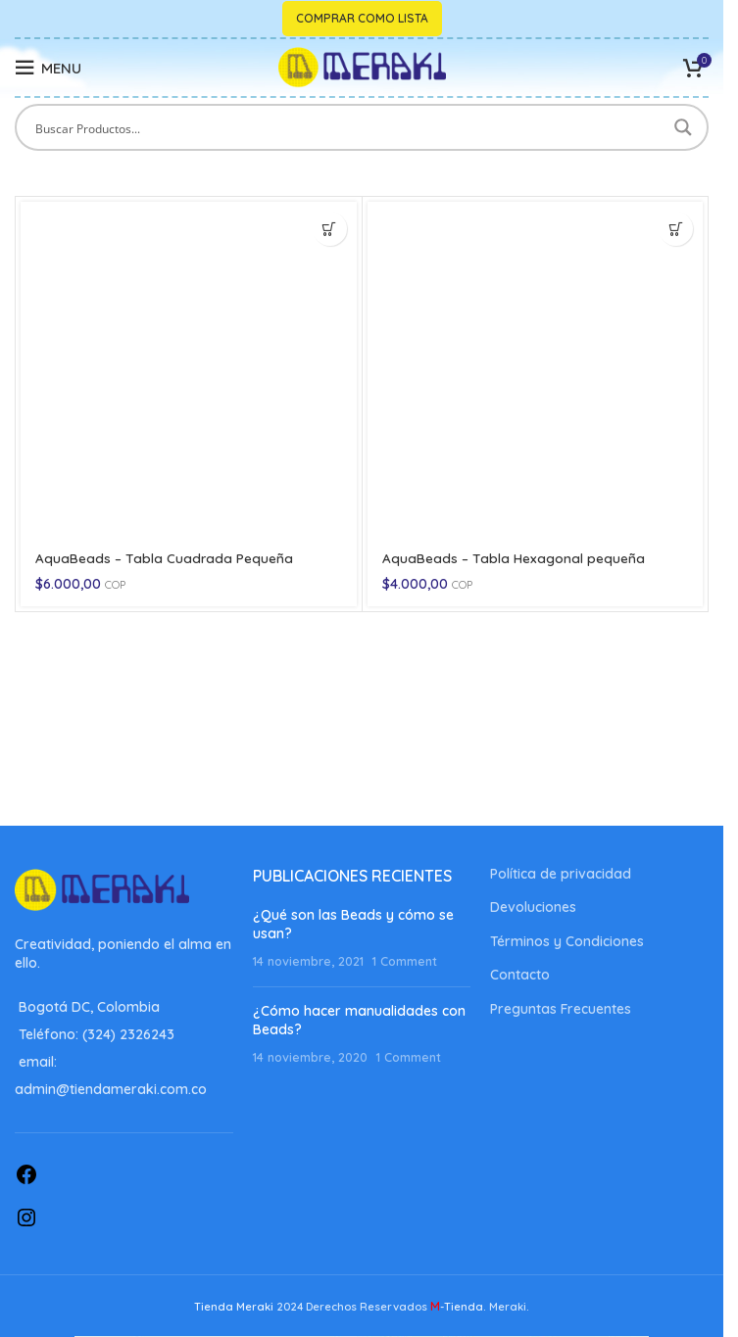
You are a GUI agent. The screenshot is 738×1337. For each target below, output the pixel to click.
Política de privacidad (560, 874)
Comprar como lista (362, 18)
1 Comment (404, 961)
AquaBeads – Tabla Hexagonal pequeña (514, 558)
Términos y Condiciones (567, 941)
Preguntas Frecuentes (560, 1009)
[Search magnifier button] (685, 127)
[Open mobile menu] (48, 67)
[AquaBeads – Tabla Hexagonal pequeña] (536, 370)
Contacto (520, 974)
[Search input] (349, 127)
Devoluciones (533, 907)
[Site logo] (362, 66)
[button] (330, 229)
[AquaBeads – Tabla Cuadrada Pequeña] (189, 370)
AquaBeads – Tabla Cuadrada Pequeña (165, 558)
